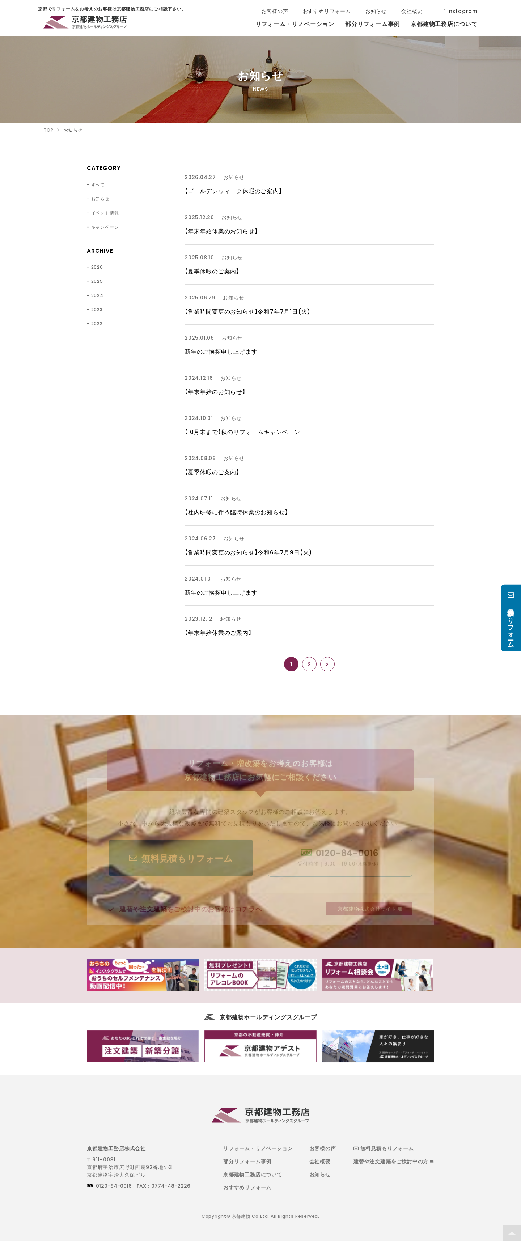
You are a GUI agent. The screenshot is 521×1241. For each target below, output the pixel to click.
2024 (97, 295)
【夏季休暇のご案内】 (212, 271)
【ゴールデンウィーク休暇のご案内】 (233, 190)
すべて (98, 184)
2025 (97, 281)
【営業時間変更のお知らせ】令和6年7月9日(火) (248, 552)
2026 (97, 267)
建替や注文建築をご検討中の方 (393, 1161)
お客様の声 (322, 1148)
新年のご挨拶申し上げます (221, 351)
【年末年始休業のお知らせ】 (221, 230)
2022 (97, 323)
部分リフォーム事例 (247, 1161)
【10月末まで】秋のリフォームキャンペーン (242, 431)
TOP (512, 1233)
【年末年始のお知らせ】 (215, 391)
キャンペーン (105, 227)
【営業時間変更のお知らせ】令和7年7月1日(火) (247, 311)
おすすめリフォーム (247, 1187)
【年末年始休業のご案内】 (218, 632)
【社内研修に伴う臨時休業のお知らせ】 (236, 511)
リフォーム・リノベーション (258, 1148)
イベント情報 (105, 212)
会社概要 (320, 1161)
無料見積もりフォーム (383, 1148)
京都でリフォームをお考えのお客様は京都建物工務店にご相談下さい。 (85, 23)
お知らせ (100, 198)
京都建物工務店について (252, 1174)
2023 (97, 309)
